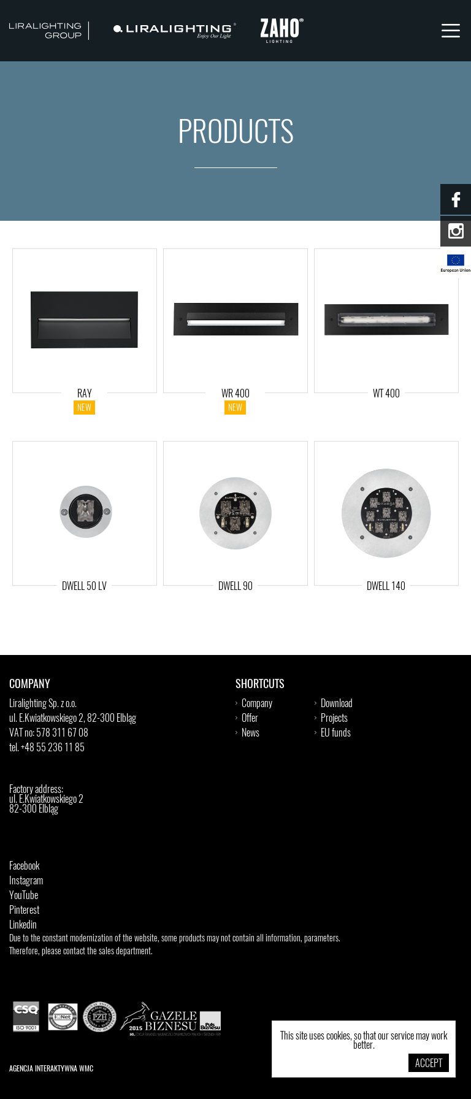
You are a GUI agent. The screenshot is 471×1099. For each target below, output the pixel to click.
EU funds (336, 733)
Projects (334, 719)
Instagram (26, 881)
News (250, 733)
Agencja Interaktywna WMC (51, 1069)
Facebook (24, 866)
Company (257, 704)
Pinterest (24, 911)
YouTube (23, 896)
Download (337, 704)
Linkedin (23, 925)
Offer (250, 719)
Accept (428, 1064)
